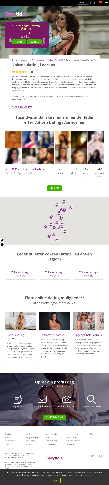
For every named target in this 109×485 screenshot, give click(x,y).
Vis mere (54, 188)
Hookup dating (72, 437)
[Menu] (106, 2)
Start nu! (83, 3)
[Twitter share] (2, 240)
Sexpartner (70, 444)
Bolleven (49, 437)
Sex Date (28, 434)
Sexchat (8, 437)
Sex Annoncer (30, 444)
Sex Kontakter (10, 441)
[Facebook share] (2, 245)
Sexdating (9, 434)
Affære (7, 444)
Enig (55, 480)
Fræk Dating (30, 441)
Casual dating (51, 441)
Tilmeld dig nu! (54, 417)
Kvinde (34, 41)
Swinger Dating (31, 437)
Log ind (93, 3)
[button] (48, 236)
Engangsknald (72, 434)
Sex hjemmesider (73, 441)
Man (19, 41)
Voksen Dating (52, 434)
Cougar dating (51, 444)
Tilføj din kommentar (22, 107)
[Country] (100, 2)
